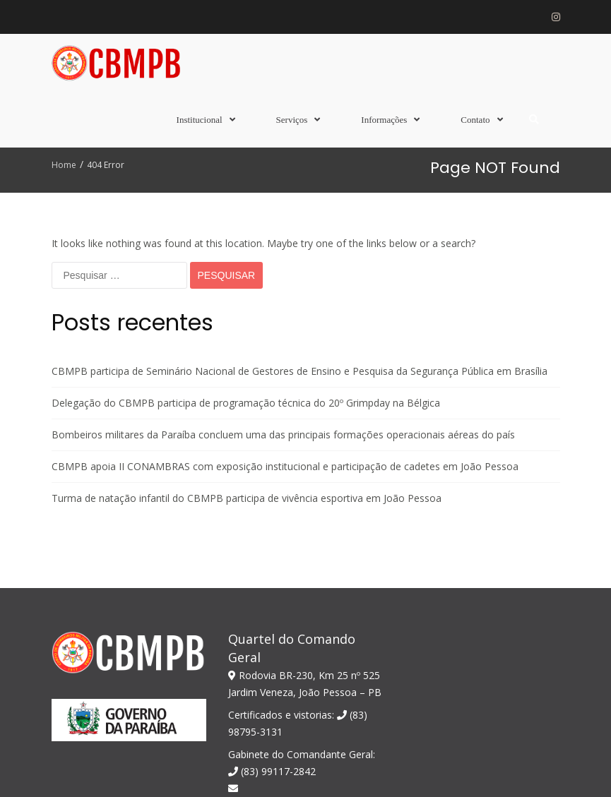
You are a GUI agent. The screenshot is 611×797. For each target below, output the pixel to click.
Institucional (200, 119)
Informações (384, 119)
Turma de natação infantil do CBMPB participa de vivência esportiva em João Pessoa (246, 349)
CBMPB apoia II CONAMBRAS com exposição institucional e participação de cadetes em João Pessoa (285, 318)
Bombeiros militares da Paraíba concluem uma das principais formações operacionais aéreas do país (283, 286)
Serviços (292, 119)
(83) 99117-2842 (272, 623)
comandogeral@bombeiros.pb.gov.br (304, 658)
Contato (475, 119)
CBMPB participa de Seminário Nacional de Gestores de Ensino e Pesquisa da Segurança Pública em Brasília (299, 222)
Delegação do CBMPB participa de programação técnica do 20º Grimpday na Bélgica (246, 254)
